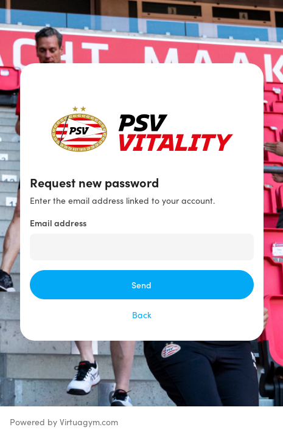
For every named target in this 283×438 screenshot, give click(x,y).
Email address (58, 223)
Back (142, 315)
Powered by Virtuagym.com (64, 422)
